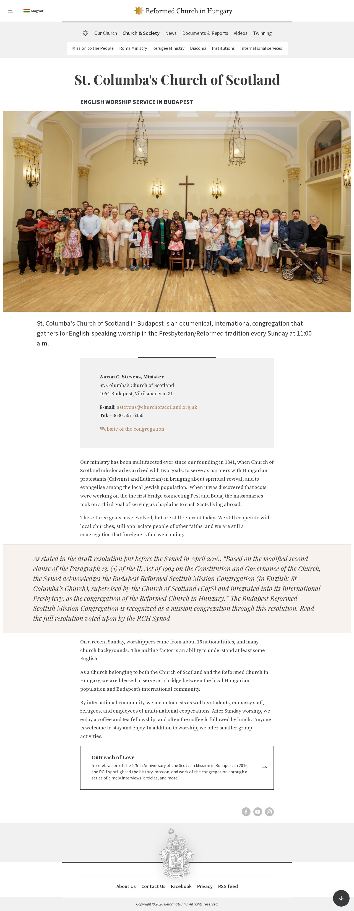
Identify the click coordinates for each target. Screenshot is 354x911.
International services (261, 48)
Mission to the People (93, 48)
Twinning (262, 33)
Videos (241, 33)
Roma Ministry (133, 48)
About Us (126, 886)
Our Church (105, 33)
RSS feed (228, 886)
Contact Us (153, 886)
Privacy (205, 886)
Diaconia (198, 48)
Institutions (223, 48)
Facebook (181, 886)
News (171, 33)
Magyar (37, 10)
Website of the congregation (132, 429)
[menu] (11, 11)
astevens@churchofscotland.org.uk (157, 407)
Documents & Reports (205, 33)
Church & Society (141, 33)
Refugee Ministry (168, 48)
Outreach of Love (113, 757)
